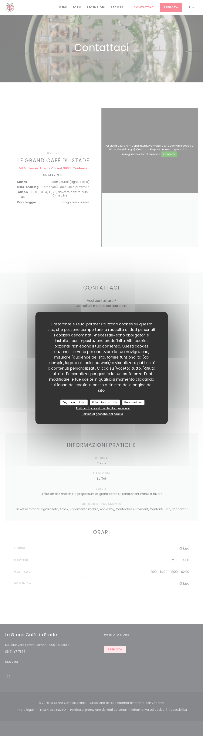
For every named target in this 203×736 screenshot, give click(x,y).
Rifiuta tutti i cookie (105, 402)
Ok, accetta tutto (73, 402)
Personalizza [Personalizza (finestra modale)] (133, 402)
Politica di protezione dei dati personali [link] (103, 408)
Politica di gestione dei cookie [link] (102, 414)
